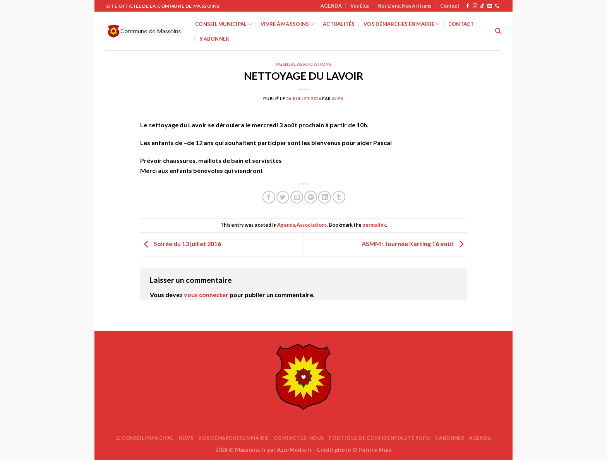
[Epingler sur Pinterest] (310, 197)
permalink (374, 225)
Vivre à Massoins (287, 24)
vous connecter (206, 294)
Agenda (285, 64)
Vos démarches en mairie (401, 24)
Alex (337, 98)
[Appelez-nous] (497, 6)
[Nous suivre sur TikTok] (482, 6)
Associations (314, 64)
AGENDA (331, 6)
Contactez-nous (299, 438)
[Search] (498, 31)
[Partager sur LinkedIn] (324, 197)
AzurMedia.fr (294, 449)
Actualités (339, 24)
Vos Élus (359, 6)
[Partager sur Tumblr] (339, 197)
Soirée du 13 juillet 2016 (180, 244)
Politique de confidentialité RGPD (379, 438)
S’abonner (214, 39)
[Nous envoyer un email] (489, 6)
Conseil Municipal (223, 24)
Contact (450, 6)
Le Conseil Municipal (144, 438)
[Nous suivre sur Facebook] (467, 6)
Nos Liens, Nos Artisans (404, 6)
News (185, 438)
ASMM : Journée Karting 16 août (414, 244)
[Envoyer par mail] (296, 197)
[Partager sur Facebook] (268, 197)
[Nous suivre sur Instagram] (475, 6)
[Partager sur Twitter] (282, 197)
